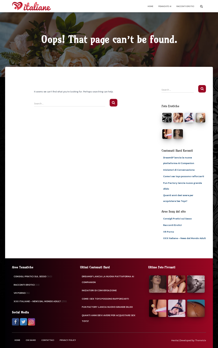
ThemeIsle (200, 340)
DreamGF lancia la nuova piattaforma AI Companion (108, 279)
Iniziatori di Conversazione (178, 170)
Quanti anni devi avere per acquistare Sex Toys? (108, 318)
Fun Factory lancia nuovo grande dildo (107, 307)
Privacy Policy (68, 340)
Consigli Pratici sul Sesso (177, 218)
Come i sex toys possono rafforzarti (183, 176)
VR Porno (168, 232)
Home (150, 6)
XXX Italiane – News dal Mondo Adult (184, 238)
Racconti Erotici (185, 6)
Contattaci (47, 340)
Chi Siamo (31, 340)
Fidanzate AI (164, 6)
